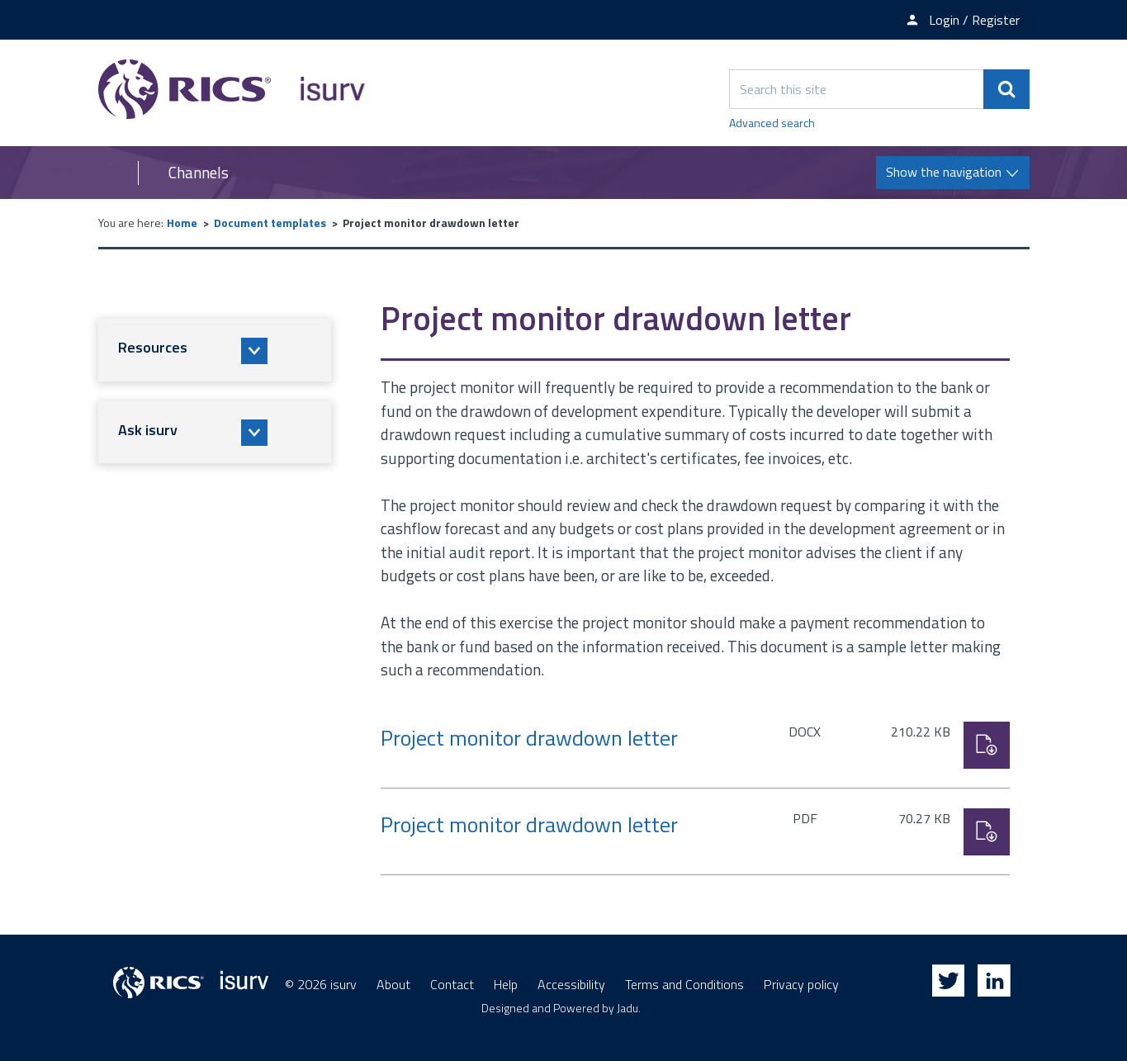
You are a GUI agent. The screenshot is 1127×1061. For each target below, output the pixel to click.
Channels (198, 172)
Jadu (627, 1007)
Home (182, 222)
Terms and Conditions (684, 984)
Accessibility (571, 984)
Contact (452, 984)
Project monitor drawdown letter (529, 738)
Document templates (270, 222)
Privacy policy (801, 984)
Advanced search (772, 122)
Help (506, 984)
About (393, 984)
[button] (214, 350)
